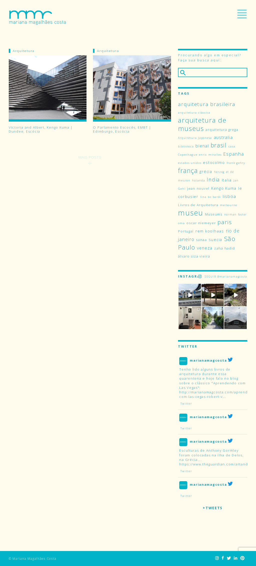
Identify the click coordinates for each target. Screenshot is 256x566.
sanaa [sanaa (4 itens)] (201, 239)
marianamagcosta (208, 360)
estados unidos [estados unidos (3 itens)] (189, 163)
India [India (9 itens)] (213, 179)
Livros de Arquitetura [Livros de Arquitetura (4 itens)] (198, 205)
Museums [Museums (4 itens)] (213, 214)
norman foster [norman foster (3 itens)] (235, 214)
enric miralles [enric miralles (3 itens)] (210, 154)
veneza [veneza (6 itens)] (204, 248)
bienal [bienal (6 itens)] (202, 146)
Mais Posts (90, 157)
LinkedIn (236, 558)
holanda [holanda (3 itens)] (198, 180)
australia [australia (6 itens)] (223, 137)
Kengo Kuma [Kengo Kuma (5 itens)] (223, 188)
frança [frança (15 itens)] (188, 170)
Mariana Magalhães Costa (37, 17)
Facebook (223, 558)
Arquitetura (23, 51)
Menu (242, 14)
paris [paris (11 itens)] (225, 222)
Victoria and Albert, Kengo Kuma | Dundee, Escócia (41, 129)
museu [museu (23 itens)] (190, 213)
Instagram (217, 558)
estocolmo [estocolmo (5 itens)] (214, 162)
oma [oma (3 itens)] (181, 223)
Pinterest (242, 558)
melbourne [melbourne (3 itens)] (228, 205)
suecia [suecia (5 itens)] (215, 239)
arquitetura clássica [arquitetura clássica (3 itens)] (194, 112)
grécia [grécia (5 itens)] (206, 171)
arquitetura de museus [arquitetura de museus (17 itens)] (202, 124)
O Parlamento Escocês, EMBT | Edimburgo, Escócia (122, 129)
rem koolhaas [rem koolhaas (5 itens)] (210, 230)
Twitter (228, 558)
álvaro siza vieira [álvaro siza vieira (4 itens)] (194, 256)
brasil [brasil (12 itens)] (219, 145)
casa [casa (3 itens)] (232, 146)
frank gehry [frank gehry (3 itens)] (236, 163)
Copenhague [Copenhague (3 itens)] (187, 154)
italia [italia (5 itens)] (227, 179)
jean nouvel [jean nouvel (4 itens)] (198, 188)
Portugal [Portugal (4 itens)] (186, 231)
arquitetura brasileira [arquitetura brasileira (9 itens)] (206, 104)
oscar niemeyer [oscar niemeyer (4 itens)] (201, 223)
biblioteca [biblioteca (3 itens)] (186, 146)
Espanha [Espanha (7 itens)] (233, 154)
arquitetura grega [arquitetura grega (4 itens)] (222, 129)
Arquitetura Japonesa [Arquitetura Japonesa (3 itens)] (195, 138)
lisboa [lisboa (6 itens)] (229, 196)
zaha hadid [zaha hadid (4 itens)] (224, 248)
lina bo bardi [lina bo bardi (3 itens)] (210, 197)
